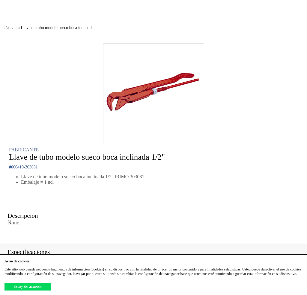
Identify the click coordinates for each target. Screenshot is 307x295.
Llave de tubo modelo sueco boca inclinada (48, 27)
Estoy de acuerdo (27, 286)
